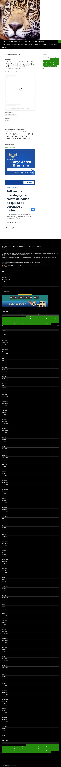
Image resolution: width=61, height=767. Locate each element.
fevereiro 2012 (5, 715)
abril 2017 (4, 581)
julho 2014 (4, 649)
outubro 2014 (4, 642)
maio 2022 (4, 444)
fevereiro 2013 (5, 687)
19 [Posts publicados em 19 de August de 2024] (43, 64)
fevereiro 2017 (5, 586)
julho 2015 (4, 622)
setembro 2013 (5, 672)
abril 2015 (4, 629)
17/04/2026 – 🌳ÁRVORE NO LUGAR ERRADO (11, 249)
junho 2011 (4, 730)
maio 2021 (4, 471)
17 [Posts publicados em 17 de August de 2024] (55, 62)
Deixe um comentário (19, 68)
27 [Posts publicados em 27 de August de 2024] (46, 66)
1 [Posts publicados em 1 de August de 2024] (30, 316)
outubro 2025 (4, 351)
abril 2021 (4, 473)
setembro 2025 (5, 353)
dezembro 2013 (5, 665)
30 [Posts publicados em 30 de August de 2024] (53, 66)
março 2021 (4, 475)
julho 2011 (4, 728)
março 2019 (4, 529)
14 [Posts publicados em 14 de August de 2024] (48, 62)
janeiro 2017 (4, 588)
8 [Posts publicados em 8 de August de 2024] (30, 318)
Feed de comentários (6, 279)
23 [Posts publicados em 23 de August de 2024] (53, 64)
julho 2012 (4, 703)
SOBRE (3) (3, 44)
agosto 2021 (4, 464)
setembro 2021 (5, 462)
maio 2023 (4, 416)
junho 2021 (4, 468)
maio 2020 (4, 498)
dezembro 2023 (5, 401)
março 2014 (4, 658)
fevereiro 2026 (5, 342)
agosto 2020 (4, 491)
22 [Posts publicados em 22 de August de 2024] (50, 64)
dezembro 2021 (5, 455)
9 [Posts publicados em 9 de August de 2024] (38, 318)
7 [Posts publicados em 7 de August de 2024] (48, 60)
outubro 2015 (4, 615)
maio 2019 (4, 525)
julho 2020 (4, 493)
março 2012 (4, 712)
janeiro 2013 (4, 690)
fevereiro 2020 (5, 505)
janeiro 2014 (4, 663)
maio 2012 (4, 708)
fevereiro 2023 (5, 423)
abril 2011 (4, 735)
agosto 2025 (4, 356)
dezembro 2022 (5, 428)
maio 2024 (4, 389)
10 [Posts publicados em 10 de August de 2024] (55, 60)
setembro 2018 (5, 543)
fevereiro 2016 (5, 613)
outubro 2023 (4, 405)
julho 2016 (4, 602)
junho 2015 (4, 624)
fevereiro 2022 (5, 450)
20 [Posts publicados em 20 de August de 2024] (46, 64)
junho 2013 (4, 678)
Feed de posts (4, 277)
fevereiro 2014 (5, 660)
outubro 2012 (4, 696)
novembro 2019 (5, 511)
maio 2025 (4, 362)
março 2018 (4, 556)
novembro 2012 (5, 694)
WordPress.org (5, 281)
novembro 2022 (5, 430)
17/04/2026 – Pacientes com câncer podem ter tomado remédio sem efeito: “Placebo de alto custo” (21, 262)
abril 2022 (4, 446)
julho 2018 (4, 547)
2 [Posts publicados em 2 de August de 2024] (38, 316)
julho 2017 (4, 575)
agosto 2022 (4, 437)
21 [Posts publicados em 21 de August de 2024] (48, 64)
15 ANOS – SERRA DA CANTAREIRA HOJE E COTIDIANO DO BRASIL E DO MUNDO (23, 41)
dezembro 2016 (5, 590)
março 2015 (4, 631)
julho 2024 (4, 385)
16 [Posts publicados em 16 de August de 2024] (53, 62)
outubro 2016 (4, 595)
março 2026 (4, 340)
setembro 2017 (5, 570)
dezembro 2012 (5, 692)
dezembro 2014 (5, 638)
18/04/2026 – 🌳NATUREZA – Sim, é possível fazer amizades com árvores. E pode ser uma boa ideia (21, 246)
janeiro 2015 (4, 635)
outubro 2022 (4, 432)
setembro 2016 (5, 597)
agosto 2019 (4, 518)
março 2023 (4, 421)
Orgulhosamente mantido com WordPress (9, 765)
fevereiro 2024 (5, 396)
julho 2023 (4, 412)
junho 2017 (4, 577)
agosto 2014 (4, 647)
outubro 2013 (4, 669)
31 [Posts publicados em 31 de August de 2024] (55, 66)
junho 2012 (4, 705)
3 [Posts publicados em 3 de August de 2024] (55, 59)
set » (58, 68)
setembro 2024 (5, 380)
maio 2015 (4, 626)
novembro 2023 (5, 403)
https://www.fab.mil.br (10, 147)
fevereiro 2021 (5, 477)
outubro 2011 (4, 724)
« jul (43, 68)
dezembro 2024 (5, 374)
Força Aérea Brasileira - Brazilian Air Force (14, 129)
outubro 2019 (4, 514)
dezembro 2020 (5, 482)
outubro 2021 (4, 459)
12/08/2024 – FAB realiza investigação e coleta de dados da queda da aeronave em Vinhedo (19, 135)
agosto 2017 (4, 572)
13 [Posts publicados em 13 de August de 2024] (46, 62)
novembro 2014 (5, 640)
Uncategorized (8, 59)
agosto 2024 (4, 383)
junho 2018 (4, 550)
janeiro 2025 (4, 371)
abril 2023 (4, 419)
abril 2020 (4, 500)
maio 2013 (4, 681)
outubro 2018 (4, 541)
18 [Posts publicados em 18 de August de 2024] (57, 62)
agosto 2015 (4, 620)
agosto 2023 (4, 410)
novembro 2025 (5, 349)
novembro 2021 (5, 457)
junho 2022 (4, 441)
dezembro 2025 (5, 347)
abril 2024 (4, 392)
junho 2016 (4, 604)
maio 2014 (4, 654)
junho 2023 (4, 414)
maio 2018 (4, 552)
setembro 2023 (5, 407)
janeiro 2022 (4, 453)
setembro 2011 (5, 726)
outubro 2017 (4, 568)
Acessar (3, 275)
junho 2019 (4, 523)
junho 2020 (4, 496)
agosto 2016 (4, 599)
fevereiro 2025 (5, 369)
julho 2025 (4, 358)
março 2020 (4, 502)
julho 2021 (4, 466)
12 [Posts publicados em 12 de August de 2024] (43, 62)
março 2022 (4, 448)
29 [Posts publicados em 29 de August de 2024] (50, 66)
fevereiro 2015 (5, 633)
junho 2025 (4, 360)
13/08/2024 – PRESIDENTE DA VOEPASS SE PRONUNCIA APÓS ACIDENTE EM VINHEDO (20, 63)
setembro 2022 (5, 435)
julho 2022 (4, 439)
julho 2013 (4, 676)
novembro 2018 (5, 538)
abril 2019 (4, 527)
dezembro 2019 (5, 509)
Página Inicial (4, 47)
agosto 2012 (4, 701)
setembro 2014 (5, 645)
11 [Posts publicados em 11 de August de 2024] (57, 60)
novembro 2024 (5, 376)
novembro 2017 (5, 566)
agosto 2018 (4, 545)
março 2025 (4, 367)
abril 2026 (4, 337)
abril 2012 (4, 710)
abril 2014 (4, 656)
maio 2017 (4, 579)
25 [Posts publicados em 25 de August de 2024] (57, 64)
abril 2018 (4, 554)
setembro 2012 (5, 699)
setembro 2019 (5, 516)
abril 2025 (4, 365)
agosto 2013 (4, 674)
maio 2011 (4, 733)
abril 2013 (4, 683)
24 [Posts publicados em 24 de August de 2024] (55, 64)
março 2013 (4, 685)
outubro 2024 (4, 378)
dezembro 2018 (5, 536)
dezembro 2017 (5, 563)
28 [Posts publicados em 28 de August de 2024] (48, 66)
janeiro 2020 (4, 507)
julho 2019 (4, 520)
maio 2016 (4, 606)
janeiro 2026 (4, 344)
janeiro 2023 (4, 426)
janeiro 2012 (4, 717)
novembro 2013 (5, 667)
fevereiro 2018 (5, 559)
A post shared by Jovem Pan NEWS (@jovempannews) (20, 108)
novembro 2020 (5, 484)
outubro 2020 (4, 486)
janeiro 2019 (4, 534)
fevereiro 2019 (5, 532)
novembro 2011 (5, 721)
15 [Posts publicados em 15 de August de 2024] (50, 62)
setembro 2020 (5, 489)
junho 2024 (4, 387)
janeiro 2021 (4, 480)
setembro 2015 (5, 617)
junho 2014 (4, 651)
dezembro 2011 (5, 719)
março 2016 (4, 611)
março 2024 (4, 394)
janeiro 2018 (4, 561)
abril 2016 (4, 608)
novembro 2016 (5, 593)
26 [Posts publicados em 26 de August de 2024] (43, 66)
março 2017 (4, 584)
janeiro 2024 (4, 398)
